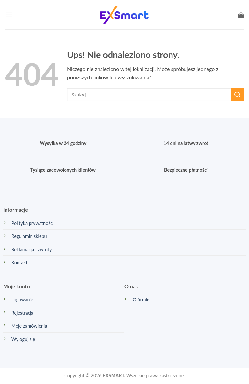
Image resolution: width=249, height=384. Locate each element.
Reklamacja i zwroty (31, 249)
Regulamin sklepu (29, 236)
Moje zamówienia (29, 326)
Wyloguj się (23, 339)
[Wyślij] (237, 94)
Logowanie (22, 299)
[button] (9, 15)
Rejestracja (22, 313)
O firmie (141, 299)
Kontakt (19, 262)
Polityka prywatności (32, 223)
